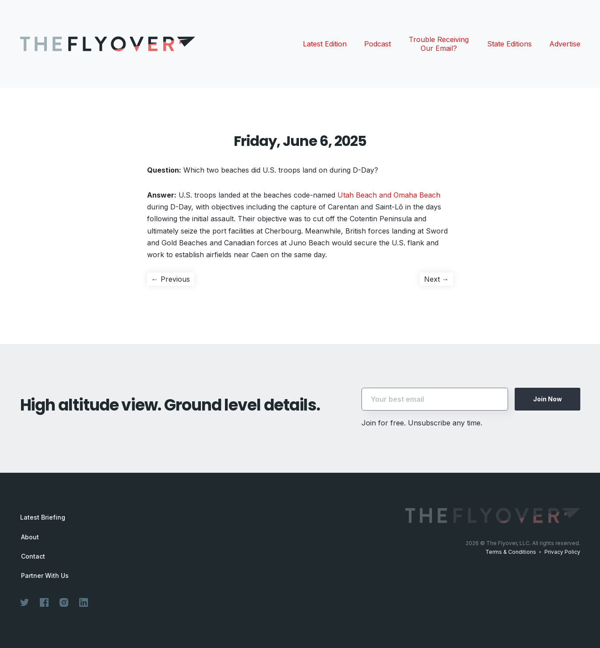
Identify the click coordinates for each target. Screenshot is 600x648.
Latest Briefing (42, 517)
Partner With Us (45, 575)
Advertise (564, 43)
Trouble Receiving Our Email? (439, 44)
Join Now (547, 399)
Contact (33, 556)
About (30, 537)
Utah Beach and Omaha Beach (388, 195)
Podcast (377, 43)
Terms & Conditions (510, 552)
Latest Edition (325, 43)
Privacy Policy (562, 552)
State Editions (509, 43)
